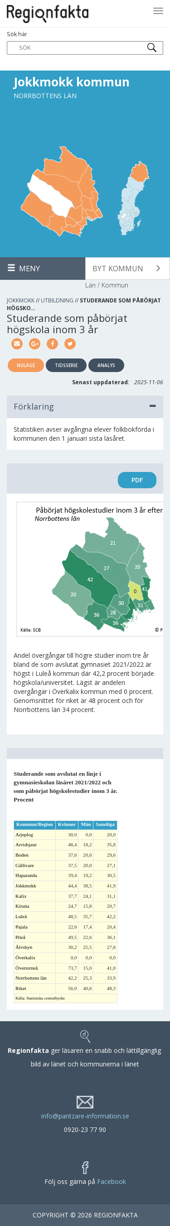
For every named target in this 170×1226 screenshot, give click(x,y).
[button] (127, 268)
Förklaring (85, 406)
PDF (137, 480)
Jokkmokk (20, 300)
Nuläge (26, 365)
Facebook (111, 1181)
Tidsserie (66, 365)
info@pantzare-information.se (85, 1116)
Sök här (85, 42)
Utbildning (57, 300)
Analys (106, 365)
